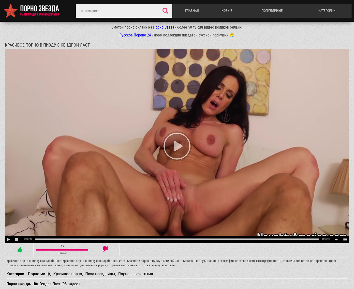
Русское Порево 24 (135, 35)
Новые (226, 11)
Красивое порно (67, 273)
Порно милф (39, 273)
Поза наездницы (100, 273)
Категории (327, 11)
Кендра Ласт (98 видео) (57, 284)
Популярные (272, 11)
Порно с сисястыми (135, 273)
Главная (192, 11)
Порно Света (163, 27)
